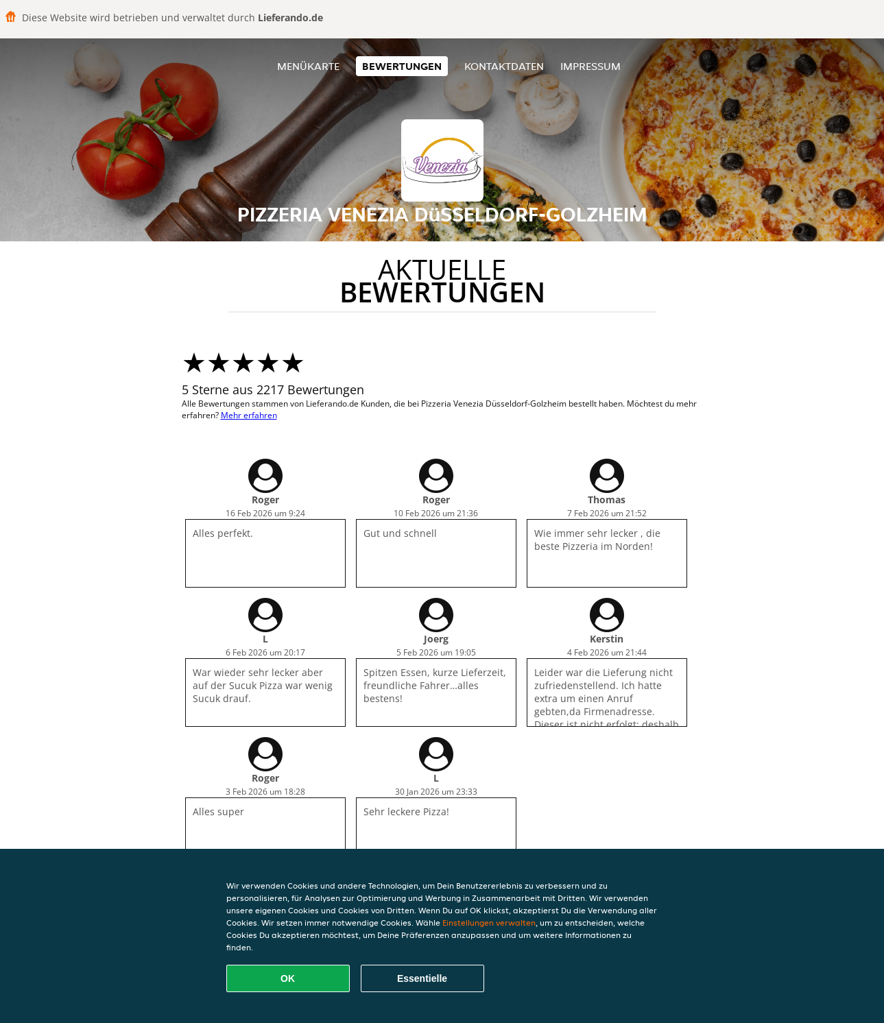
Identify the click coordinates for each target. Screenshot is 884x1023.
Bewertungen (402, 66)
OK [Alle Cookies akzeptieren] (287, 978)
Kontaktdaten (504, 66)
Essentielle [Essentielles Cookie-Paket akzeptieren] (422, 978)
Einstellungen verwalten (489, 922)
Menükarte (308, 66)
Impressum (590, 66)
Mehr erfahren (249, 415)
